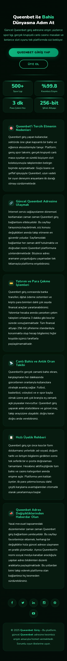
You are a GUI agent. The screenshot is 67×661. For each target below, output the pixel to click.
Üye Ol (33, 64)
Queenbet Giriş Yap (33, 52)
